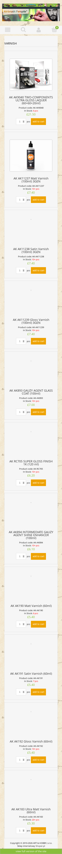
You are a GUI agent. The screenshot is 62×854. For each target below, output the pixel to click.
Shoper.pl (40, 845)
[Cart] (54, 29)
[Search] (23, 29)
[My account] (39, 30)
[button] (8, 30)
